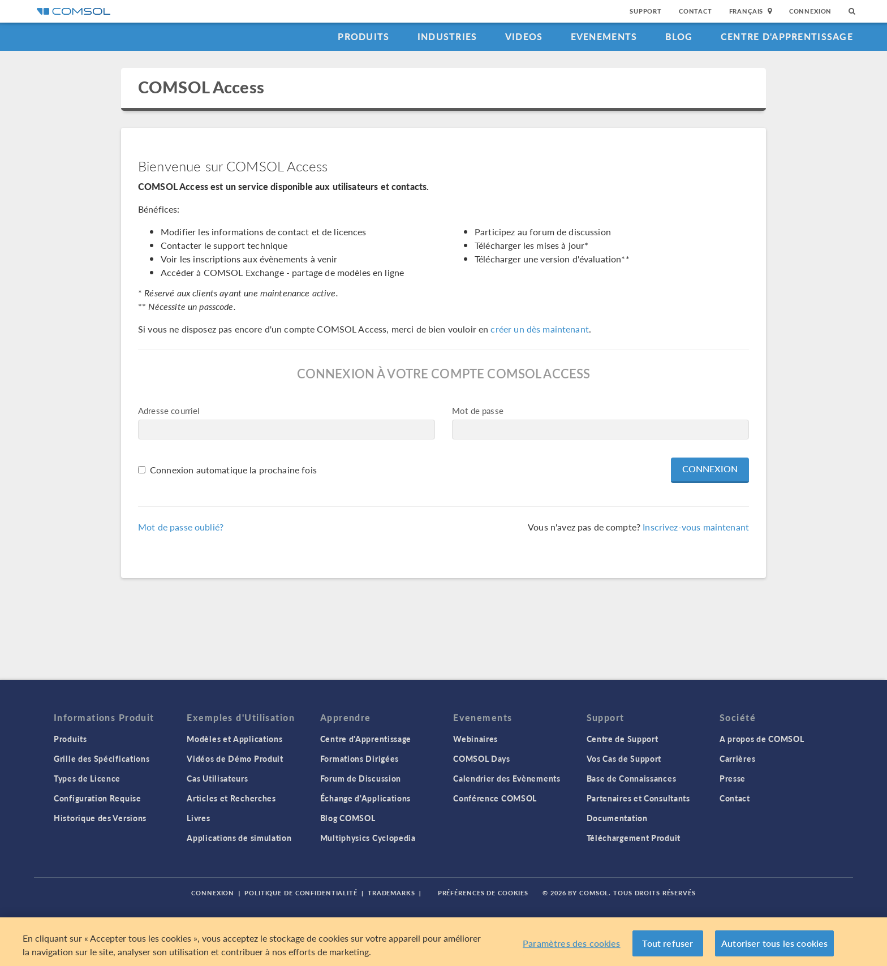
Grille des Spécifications (102, 758)
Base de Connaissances (632, 778)
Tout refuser (667, 943)
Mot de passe (477, 410)
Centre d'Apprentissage (787, 36)
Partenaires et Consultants (638, 798)
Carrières (737, 758)
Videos (524, 36)
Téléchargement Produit (634, 837)
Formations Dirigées (359, 758)
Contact (695, 11)
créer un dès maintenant (539, 328)
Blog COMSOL (348, 817)
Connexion (810, 11)
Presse (733, 778)
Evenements (604, 36)
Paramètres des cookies (572, 943)
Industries (447, 36)
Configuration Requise (97, 798)
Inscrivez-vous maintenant (696, 526)
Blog (679, 36)
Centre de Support (622, 738)
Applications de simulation (239, 837)
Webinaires (475, 738)
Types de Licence (87, 778)
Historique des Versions (100, 817)
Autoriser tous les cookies (774, 943)
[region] (443, 941)
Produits (363, 36)
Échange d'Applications (365, 798)
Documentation (617, 817)
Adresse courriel (169, 410)
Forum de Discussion (360, 778)
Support (646, 11)
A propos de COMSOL (762, 738)
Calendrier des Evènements (507, 778)
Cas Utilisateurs (217, 778)
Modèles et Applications (234, 738)
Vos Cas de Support (624, 758)
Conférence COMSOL (495, 798)
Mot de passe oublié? (180, 526)
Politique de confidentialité (301, 893)
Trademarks (391, 893)
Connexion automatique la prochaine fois (233, 469)
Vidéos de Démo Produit (235, 758)
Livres (198, 817)
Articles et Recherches (231, 798)
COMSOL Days (481, 758)
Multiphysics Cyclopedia (368, 837)
